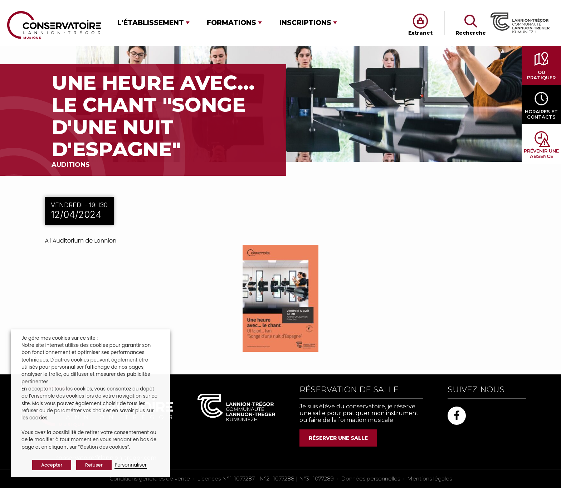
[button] (153, 22)
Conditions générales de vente (149, 478)
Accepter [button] (51, 465)
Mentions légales (429, 478)
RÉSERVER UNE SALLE (338, 438)
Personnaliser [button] (130, 465)
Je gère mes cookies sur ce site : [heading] (59, 338)
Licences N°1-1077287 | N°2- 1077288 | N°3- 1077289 (265, 478)
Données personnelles (370, 478)
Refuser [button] (94, 465)
